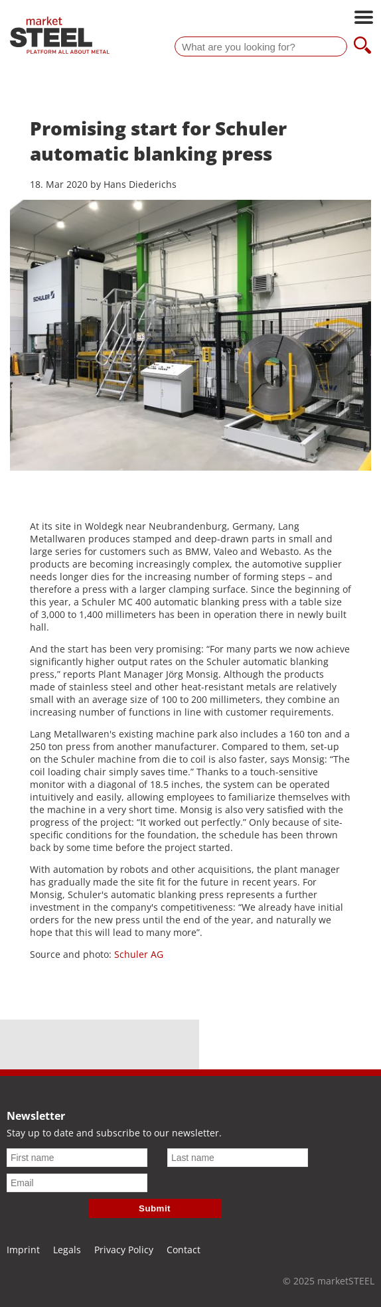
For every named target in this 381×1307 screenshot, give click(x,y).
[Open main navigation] (363, 19)
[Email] (77, 1183)
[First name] (77, 1157)
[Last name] (237, 1157)
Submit (155, 1208)
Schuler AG (137, 954)
